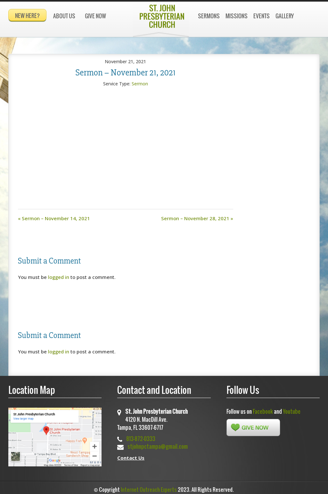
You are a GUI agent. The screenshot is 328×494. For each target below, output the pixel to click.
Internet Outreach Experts (149, 486)
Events (261, 16)
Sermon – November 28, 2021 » (197, 215)
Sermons (209, 16)
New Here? (27, 16)
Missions (237, 16)
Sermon (140, 81)
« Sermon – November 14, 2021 (54, 215)
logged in (58, 274)
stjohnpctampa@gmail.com (157, 443)
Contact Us (130, 455)
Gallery (284, 16)
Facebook (263, 408)
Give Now (95, 16)
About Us (64, 16)
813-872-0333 (140, 436)
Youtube (291, 408)
